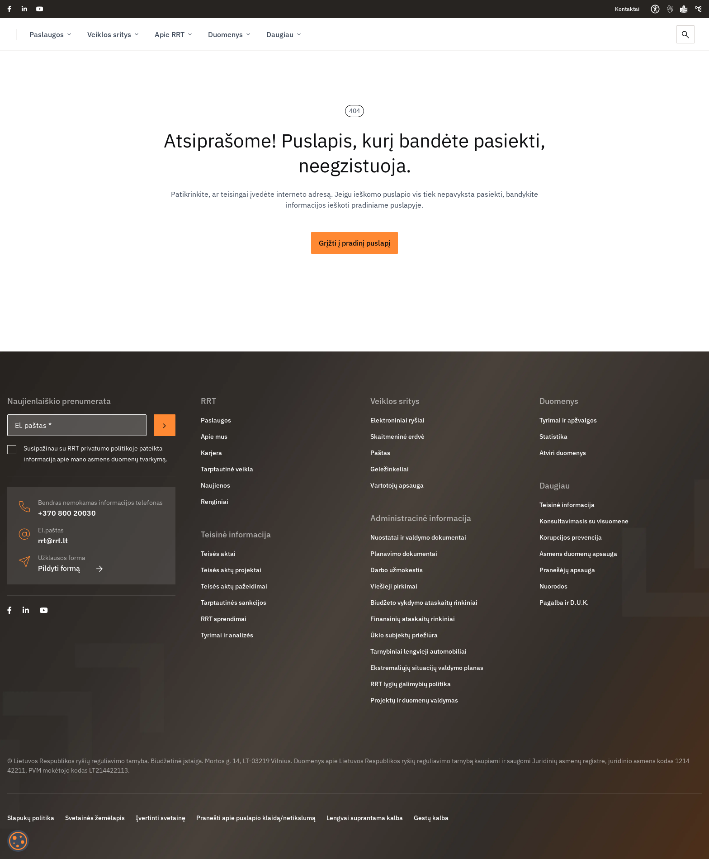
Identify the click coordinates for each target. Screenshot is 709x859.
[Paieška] (685, 34)
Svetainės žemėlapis (95, 818)
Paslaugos (51, 34)
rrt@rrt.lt (53, 540)
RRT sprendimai (223, 619)
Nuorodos (553, 586)
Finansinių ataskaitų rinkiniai (412, 619)
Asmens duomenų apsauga (578, 554)
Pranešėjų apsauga (567, 570)
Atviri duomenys (562, 453)
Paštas (380, 453)
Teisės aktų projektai (231, 570)
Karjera (211, 453)
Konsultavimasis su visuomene (584, 521)
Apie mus (214, 436)
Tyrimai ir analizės (227, 635)
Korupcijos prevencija (570, 537)
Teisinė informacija (567, 505)
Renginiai (214, 502)
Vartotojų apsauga (397, 485)
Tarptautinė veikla (227, 469)
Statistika (553, 436)
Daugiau (284, 34)
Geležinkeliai (389, 469)
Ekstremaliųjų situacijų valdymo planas (426, 668)
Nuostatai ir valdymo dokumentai (418, 537)
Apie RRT (174, 34)
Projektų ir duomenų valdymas (414, 700)
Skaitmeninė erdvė (397, 436)
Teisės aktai (218, 554)
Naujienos (215, 485)
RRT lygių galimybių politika (410, 684)
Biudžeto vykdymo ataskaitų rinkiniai (423, 602)
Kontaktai (627, 8)
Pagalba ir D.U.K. (564, 602)
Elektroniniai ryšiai (397, 420)
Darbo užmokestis (396, 570)
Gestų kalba (431, 818)
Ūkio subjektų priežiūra (404, 635)
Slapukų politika (30, 818)
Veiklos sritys (113, 34)
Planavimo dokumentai (403, 554)
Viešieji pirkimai (393, 586)
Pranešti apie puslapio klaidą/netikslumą (256, 818)
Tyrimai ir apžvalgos (568, 420)
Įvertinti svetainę (160, 818)
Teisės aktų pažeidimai (234, 586)
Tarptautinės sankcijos (233, 602)
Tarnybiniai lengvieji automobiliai (418, 651)
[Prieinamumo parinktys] (655, 9)
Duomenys (230, 34)
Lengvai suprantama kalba (364, 818)
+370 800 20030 (67, 512)
